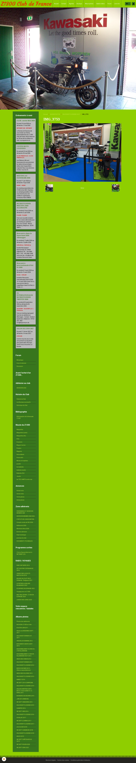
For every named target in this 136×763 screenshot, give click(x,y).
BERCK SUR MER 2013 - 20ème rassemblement (24, 669)
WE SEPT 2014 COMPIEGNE (25, 682)
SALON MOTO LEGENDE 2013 (25, 676)
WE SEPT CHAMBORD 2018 (25, 730)
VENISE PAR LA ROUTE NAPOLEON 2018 (23, 574)
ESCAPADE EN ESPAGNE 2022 (26, 588)
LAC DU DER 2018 (22, 727)
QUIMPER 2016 (21, 708)
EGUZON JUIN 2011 (22, 627)
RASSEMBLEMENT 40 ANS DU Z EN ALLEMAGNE (26, 650)
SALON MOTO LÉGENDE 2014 (25, 686)
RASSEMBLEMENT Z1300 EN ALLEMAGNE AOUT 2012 (25, 655)
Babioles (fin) (20, 473)
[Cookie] (4, 759)
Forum (109, 3)
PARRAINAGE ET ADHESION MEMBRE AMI (25, 512)
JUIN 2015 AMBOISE (23, 699)
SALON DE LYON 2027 (25, 329)
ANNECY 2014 (21, 679)
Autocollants (20, 454)
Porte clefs (20, 457)
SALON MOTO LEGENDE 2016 (25, 714)
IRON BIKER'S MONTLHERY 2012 (24, 645)
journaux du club (21, 538)
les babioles (20, 467)
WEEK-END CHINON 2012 (24, 659)
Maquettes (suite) (22, 432)
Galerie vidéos (100, 3)
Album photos (89, 3)
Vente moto (20, 494)
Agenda (71, 3)
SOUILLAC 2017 (21, 717)
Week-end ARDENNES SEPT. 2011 (25, 631)
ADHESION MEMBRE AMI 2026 (26, 516)
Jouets (19, 476)
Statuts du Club (21, 399)
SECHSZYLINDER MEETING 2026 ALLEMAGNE (24, 206)
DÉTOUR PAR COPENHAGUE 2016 (25, 569)
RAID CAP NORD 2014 (23, 565)
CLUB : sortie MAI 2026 (26, 121)
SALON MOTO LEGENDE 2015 (25, 705)
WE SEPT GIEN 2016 (22, 711)
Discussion (20, 366)
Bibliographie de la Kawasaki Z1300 (25, 417)
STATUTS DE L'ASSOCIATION (25, 519)
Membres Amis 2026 (23, 528)
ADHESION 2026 (21, 388)
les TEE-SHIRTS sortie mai (24, 479)
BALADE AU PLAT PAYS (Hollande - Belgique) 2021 (24, 579)
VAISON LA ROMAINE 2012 (24, 641)
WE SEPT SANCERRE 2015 (24, 702)
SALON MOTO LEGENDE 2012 (25, 665)
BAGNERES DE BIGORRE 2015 (25, 696)
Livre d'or (117, 3)
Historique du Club (22, 405)
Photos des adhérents (23, 621)
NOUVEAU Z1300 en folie (24, 624)
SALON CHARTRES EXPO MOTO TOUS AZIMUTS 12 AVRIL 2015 (24, 690)
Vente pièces (20, 497)
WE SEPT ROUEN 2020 (23, 744)
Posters (19, 448)
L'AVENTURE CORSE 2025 (24, 599)
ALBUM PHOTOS (55, 114)
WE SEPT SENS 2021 (23, 747)
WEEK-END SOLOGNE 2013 (24, 673)
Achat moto (20, 490)
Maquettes (20, 429)
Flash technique (21, 535)
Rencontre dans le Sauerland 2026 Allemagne (24, 235)
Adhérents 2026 (21, 525)
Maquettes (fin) (21, 436)
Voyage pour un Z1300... (24, 591)
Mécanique (20, 360)
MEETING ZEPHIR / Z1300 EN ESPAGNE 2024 (25, 595)
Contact (63, 3)
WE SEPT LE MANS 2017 (24, 720)
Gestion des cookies (63, 760)
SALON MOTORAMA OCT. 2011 (24, 636)
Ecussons (19, 442)
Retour (82, 188)
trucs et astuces (21, 363)
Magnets (19, 451)
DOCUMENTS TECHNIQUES (25, 541)
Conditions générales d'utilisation (80, 760)
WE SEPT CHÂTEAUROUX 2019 (24, 740)
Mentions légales (51, 760)
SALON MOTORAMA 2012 (24, 662)
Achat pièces (20, 500)
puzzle (19, 464)
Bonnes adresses (22, 531)
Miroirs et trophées (22, 460)
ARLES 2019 (20, 736)
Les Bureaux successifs (24, 402)
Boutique (79, 3)
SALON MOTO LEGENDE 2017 (71, 114)
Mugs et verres (21, 445)
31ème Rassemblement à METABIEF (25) (24, 553)
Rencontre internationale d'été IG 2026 (25, 265)
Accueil (56, 3)
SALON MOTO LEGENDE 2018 (25, 733)
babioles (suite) (21, 470)
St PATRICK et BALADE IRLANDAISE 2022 (23, 584)
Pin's (18, 439)
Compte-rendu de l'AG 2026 (25, 522)
